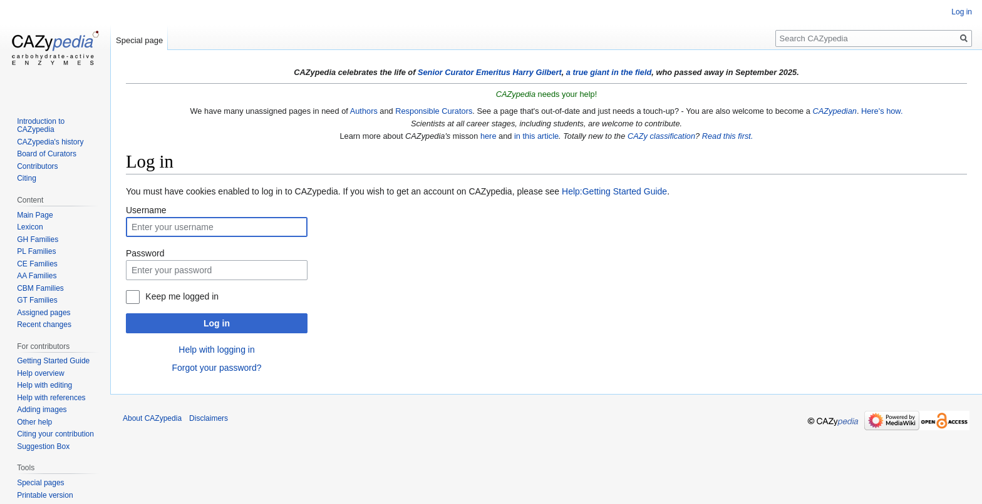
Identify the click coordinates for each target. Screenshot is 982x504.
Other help (34, 422)
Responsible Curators (433, 111)
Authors (364, 111)
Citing (26, 178)
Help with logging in (216, 350)
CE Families (37, 264)
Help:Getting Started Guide (614, 191)
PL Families (36, 251)
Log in (217, 323)
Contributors (37, 166)
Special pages (40, 482)
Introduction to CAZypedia (41, 125)
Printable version (45, 495)
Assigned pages (43, 312)
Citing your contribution (55, 434)
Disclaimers (208, 418)
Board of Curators (46, 153)
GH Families (37, 239)
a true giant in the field (609, 72)
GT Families (37, 300)
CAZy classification (661, 136)
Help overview (40, 373)
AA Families (36, 275)
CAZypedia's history (50, 142)
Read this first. (727, 136)
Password (145, 253)
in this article (536, 136)
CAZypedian (834, 111)
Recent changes (44, 324)
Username (146, 210)
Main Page (35, 215)
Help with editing (44, 385)
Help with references (51, 397)
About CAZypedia (152, 418)
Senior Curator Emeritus (464, 72)
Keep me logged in (182, 296)
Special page (139, 40)
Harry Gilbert (536, 72)
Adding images (41, 409)
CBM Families (40, 288)
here (488, 136)
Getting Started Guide (53, 360)
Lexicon (30, 227)
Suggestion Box (43, 446)
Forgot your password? (216, 368)
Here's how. (881, 111)
